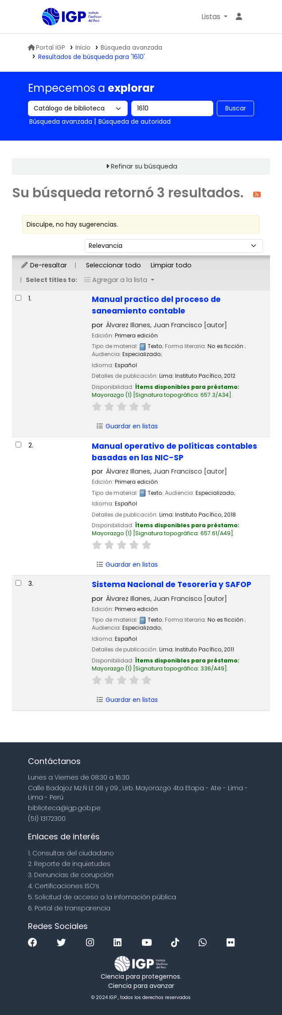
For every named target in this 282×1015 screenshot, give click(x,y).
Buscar (235, 108)
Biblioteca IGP (45, 17)
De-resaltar (43, 265)
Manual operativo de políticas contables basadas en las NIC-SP (174, 452)
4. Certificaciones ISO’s (63, 886)
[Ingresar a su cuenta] (239, 17)
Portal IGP (46, 47)
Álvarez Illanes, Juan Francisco (166, 325)
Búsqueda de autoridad (134, 121)
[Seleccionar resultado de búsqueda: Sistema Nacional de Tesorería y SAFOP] (18, 583)
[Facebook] (35, 943)
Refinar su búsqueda (144, 166)
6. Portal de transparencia (69, 908)
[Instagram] (92, 943)
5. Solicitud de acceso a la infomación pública (102, 897)
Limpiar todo (171, 265)
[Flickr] (233, 943)
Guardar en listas (127, 426)
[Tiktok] (177, 943)
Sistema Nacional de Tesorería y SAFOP (171, 584)
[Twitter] (63, 943)
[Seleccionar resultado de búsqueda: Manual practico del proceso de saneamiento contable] (18, 298)
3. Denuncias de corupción (71, 874)
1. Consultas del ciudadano (71, 853)
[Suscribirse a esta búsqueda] (257, 194)
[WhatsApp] (205, 943)
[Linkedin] (120, 943)
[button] (214, 17)
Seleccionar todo (113, 265)
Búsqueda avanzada (131, 47)
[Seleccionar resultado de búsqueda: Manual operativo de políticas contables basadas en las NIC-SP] (18, 444)
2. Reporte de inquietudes (69, 863)
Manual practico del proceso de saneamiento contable (156, 305)
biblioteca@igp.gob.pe (64, 807)
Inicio (82, 47)
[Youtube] (148, 943)
